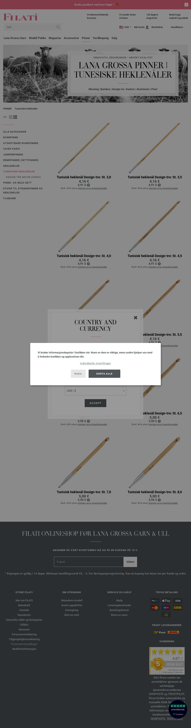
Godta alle (104, 373)
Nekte (78, 373)
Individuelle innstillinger (95, 363)
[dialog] (95, 364)
